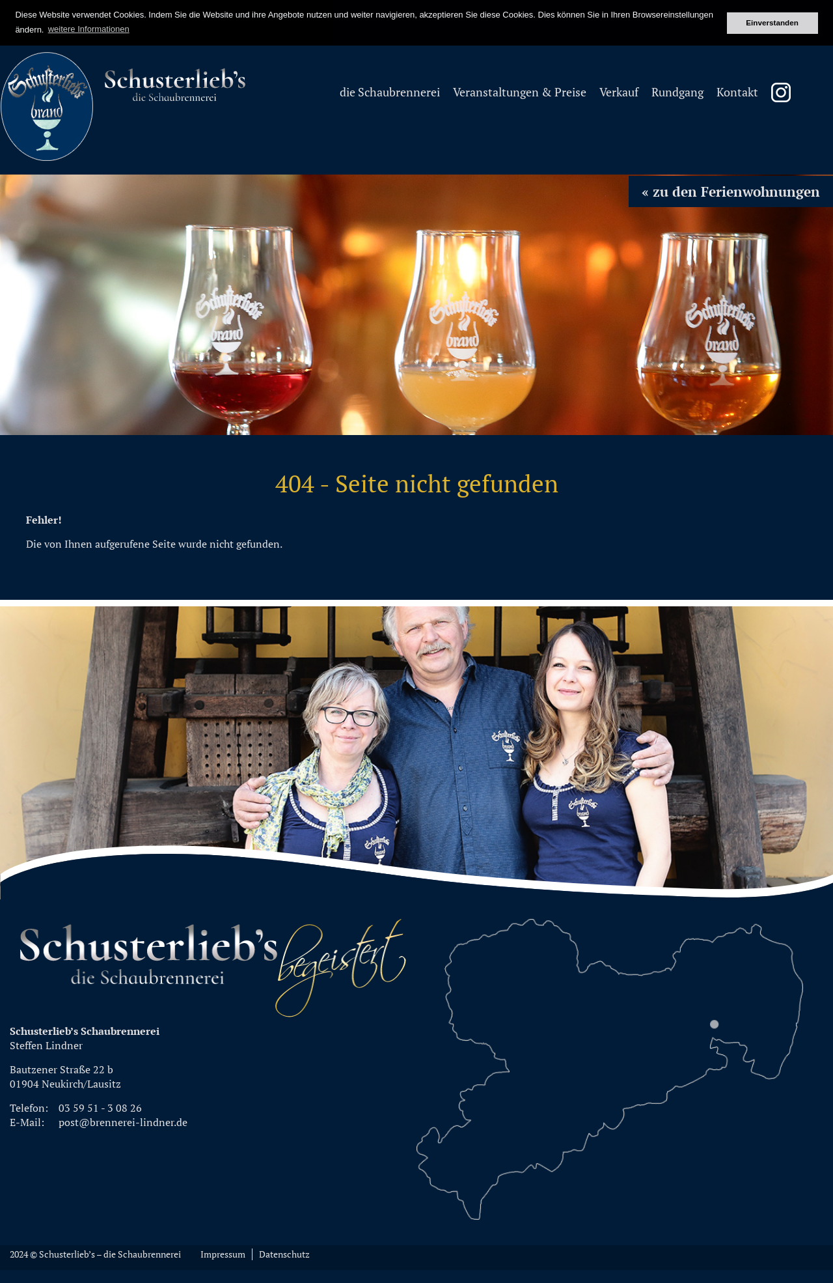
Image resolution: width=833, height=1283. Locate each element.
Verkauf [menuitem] (618, 92)
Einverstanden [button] (772, 22)
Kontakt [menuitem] (737, 92)
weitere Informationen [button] (89, 29)
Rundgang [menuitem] (677, 92)
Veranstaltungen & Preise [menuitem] (519, 92)
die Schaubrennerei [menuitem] (390, 92)
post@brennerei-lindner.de (123, 1122)
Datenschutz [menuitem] (284, 1254)
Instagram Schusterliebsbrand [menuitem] (781, 92)
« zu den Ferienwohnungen (731, 191)
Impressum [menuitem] (222, 1254)
